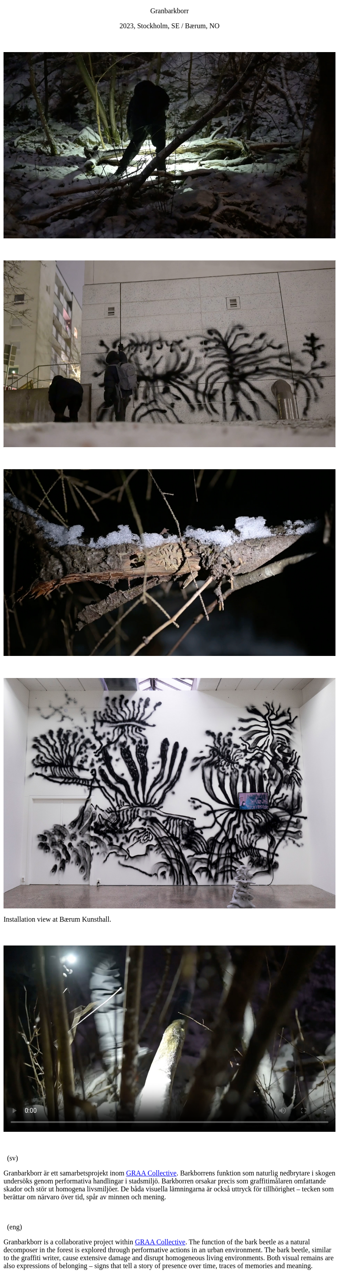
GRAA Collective (151, 1173)
